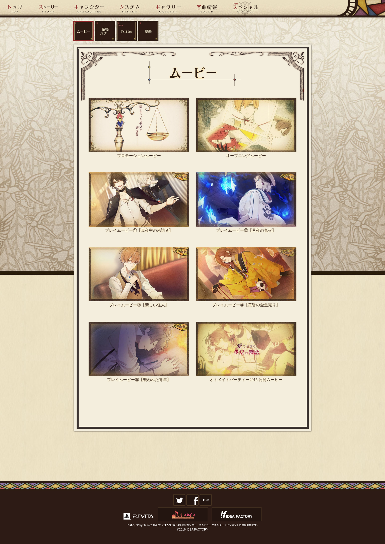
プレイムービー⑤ (139, 352)
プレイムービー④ (246, 277)
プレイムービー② (246, 202)
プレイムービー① (139, 202)
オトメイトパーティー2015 (246, 352)
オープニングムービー (246, 128)
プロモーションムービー (139, 128)
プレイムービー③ (139, 277)
